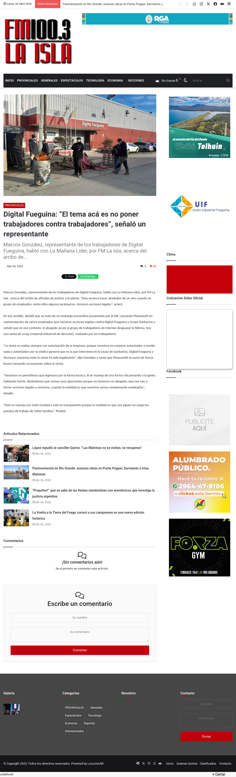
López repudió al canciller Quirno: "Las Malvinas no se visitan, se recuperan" (87, 448)
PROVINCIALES (27, 80)
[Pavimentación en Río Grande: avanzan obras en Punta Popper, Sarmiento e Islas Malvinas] (16, 472)
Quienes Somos (187, 763)
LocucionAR (95, 763)
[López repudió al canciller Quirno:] (16, 453)
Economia (115, 80)
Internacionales (74, 731)
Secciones (136, 80)
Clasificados (208, 763)
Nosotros (128, 693)
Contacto (187, 693)
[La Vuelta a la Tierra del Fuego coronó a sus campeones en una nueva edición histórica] (16, 517)
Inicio (9, 80)
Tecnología (95, 80)
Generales (49, 80)
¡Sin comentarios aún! (82, 562)
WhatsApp (88, 276)
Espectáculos (72, 80)
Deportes (89, 723)
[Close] (218, 774)
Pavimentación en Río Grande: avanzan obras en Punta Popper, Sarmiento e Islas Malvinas (122, 4)
